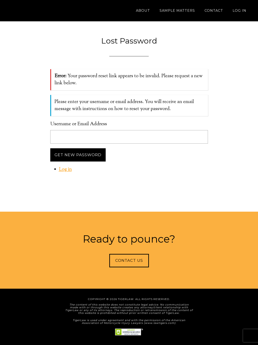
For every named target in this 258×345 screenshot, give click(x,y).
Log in (65, 169)
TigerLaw (35, 10)
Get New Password (78, 155)
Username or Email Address (78, 124)
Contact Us (129, 260)
